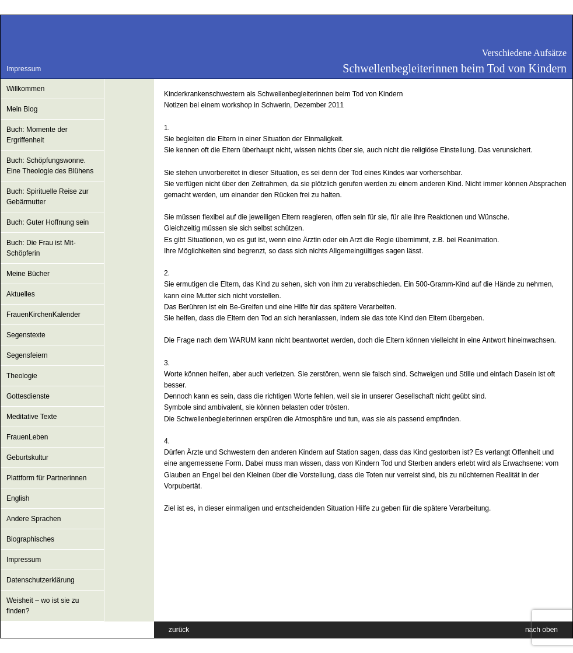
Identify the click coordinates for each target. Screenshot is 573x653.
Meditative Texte (31, 417)
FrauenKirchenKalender (43, 314)
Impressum (23, 69)
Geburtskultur (27, 457)
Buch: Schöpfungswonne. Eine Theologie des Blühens (49, 165)
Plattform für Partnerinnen (46, 478)
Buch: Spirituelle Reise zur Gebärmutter (47, 196)
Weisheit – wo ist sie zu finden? (42, 605)
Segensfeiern (27, 355)
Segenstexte (26, 335)
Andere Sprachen (33, 519)
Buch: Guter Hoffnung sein (47, 222)
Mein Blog (21, 109)
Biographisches (30, 539)
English (17, 498)
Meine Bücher (28, 274)
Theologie (21, 376)
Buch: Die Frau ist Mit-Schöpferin (41, 248)
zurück (179, 630)
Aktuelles (20, 294)
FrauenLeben (27, 437)
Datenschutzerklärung (40, 580)
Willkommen (25, 89)
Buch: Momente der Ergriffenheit (37, 134)
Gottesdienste (28, 396)
